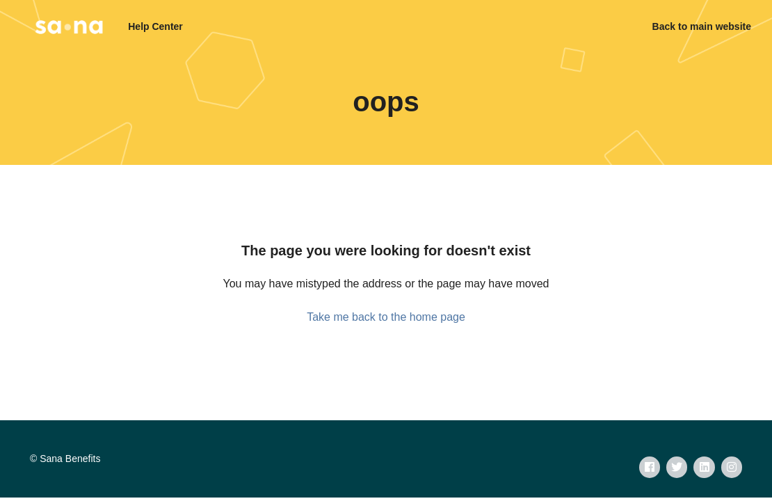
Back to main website (701, 26)
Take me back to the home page (386, 317)
